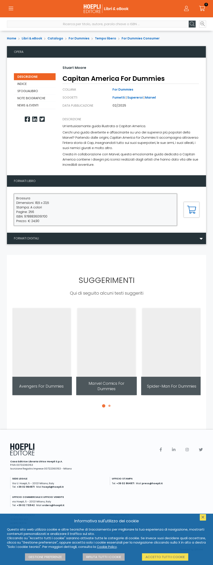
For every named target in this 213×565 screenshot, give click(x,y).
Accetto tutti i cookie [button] (165, 557)
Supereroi (135, 97)
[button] (104, 406)
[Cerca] (192, 24)
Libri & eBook (32, 38)
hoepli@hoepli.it (53, 487)
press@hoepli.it (152, 483)
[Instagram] (187, 449)
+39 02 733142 (26, 505)
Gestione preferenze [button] (45, 557)
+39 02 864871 (26, 487)
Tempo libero (105, 38)
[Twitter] (42, 119)
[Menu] (11, 9)
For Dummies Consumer (141, 38)
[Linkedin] (34, 119)
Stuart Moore (74, 67)
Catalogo (55, 38)
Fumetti (118, 97)
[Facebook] (27, 119)
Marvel (150, 97)
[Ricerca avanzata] (202, 24)
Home (11, 38)
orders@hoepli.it (53, 505)
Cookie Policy (107, 547)
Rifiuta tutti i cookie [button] (103, 557)
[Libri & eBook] (106, 8)
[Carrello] (202, 9)
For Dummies (79, 38)
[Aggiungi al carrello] (191, 209)
